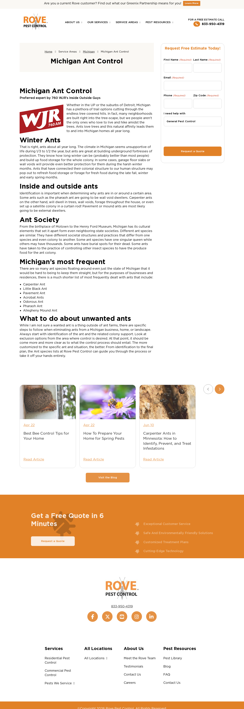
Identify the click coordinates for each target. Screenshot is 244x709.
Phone (174, 95)
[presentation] (192, 136)
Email (174, 77)
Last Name (207, 59)
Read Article (33, 469)
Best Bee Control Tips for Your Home (46, 445)
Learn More (191, 3)
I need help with (174, 113)
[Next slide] (219, 399)
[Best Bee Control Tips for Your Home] (48, 412)
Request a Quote (53, 551)
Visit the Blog (107, 487)
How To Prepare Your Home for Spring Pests (103, 445)
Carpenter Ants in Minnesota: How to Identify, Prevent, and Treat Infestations (167, 451)
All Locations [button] (96, 658)
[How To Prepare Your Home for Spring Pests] (108, 412)
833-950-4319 (208, 24)
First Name (177, 59)
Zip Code (206, 95)
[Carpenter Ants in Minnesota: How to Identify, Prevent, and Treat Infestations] (168, 412)
